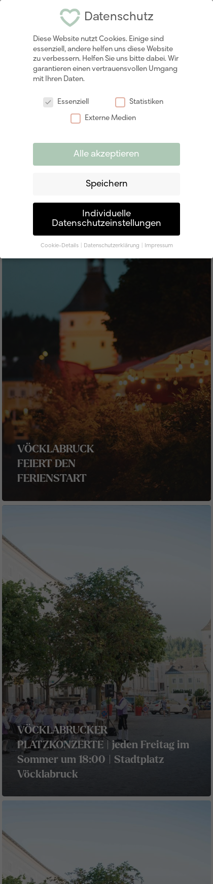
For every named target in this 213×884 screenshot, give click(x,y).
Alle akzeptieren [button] (106, 152)
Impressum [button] (159, 244)
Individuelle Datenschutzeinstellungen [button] (106, 217)
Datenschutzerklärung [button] (112, 244)
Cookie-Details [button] (60, 244)
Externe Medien (103, 116)
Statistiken (139, 100)
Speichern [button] (107, 182)
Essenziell (66, 100)
